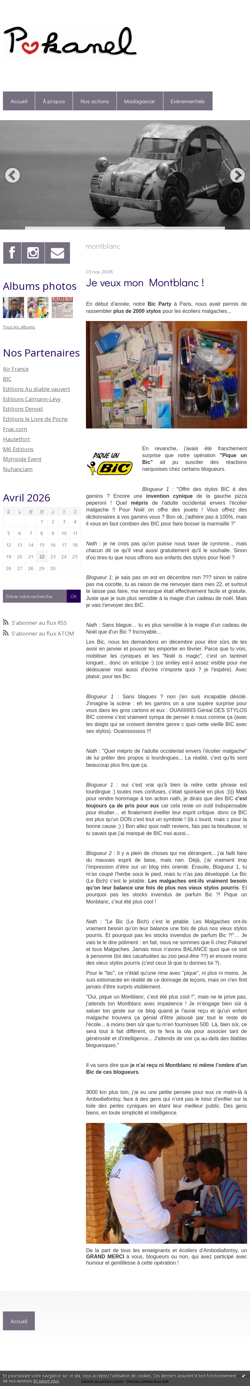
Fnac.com (15, 429)
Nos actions (95, 101)
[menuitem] (19, 101)
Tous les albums (19, 327)
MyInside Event (22, 459)
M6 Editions (18, 449)
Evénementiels (188, 101)
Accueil (19, 101)
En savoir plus (46, 1381)
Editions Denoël (23, 409)
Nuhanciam (18, 469)
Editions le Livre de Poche (35, 419)
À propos (54, 101)
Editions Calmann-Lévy (32, 399)
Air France (16, 368)
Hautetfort (16, 439)
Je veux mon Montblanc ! (145, 282)
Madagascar (139, 101)
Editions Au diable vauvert (36, 389)
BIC (7, 379)
